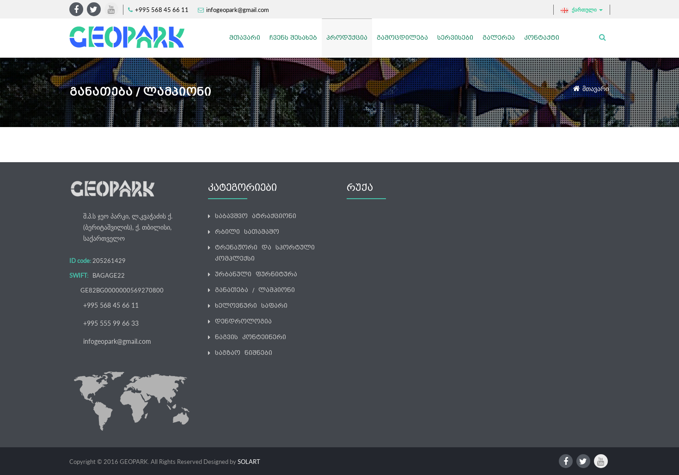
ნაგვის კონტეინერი (250, 337)
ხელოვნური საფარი (251, 306)
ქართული (582, 9)
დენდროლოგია (243, 321)
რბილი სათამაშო (247, 232)
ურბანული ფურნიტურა (256, 274)
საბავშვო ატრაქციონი (255, 216)
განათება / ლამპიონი (255, 290)
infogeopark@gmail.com (237, 9)
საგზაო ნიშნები (243, 353)
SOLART (249, 461)
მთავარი (595, 88)
